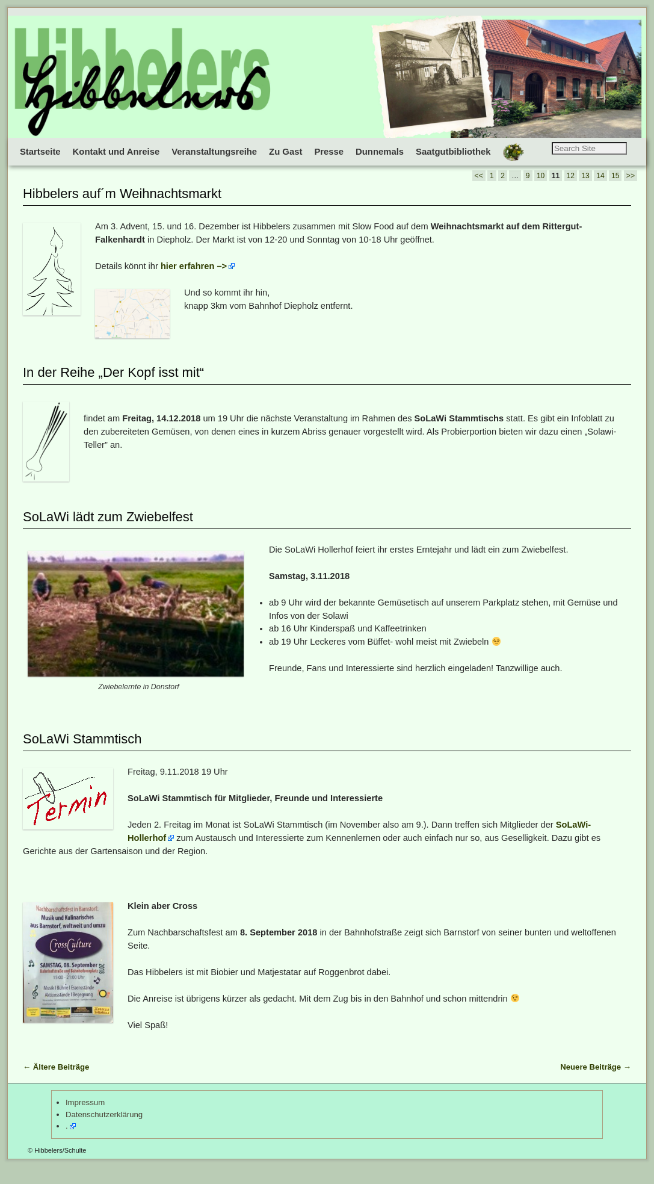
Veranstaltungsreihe (214, 152)
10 (540, 192)
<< (479, 192)
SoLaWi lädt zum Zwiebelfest (108, 533)
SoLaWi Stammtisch (82, 755)
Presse (329, 152)
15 (615, 192)
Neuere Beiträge (595, 1083)
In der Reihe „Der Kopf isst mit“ (113, 389)
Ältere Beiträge (56, 1083)
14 (600, 192)
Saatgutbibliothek (453, 152)
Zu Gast (285, 152)
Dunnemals (380, 152)
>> (630, 192)
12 (571, 192)
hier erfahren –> (194, 283)
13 (585, 192)
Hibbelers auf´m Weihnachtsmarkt (122, 210)
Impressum (85, 1119)
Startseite (40, 152)
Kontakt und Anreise (116, 152)
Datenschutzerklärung (104, 1131)
